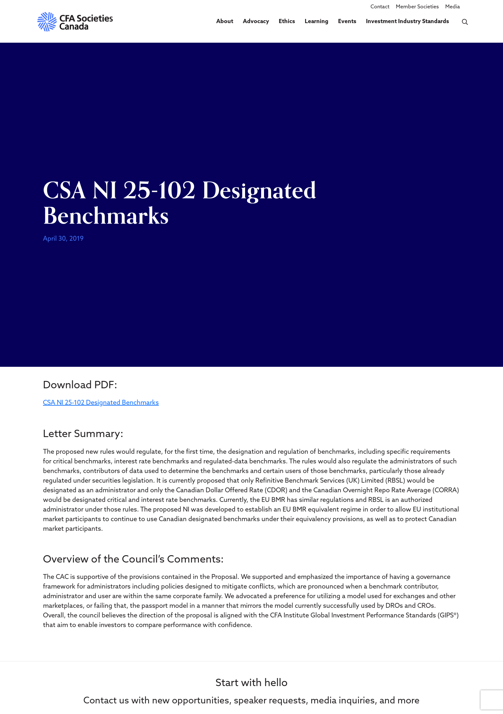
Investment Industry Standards (407, 21)
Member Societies (417, 7)
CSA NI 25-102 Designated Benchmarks (101, 403)
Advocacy (256, 21)
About (224, 21)
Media (452, 7)
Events (347, 21)
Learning (316, 21)
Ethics (287, 21)
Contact (380, 7)
